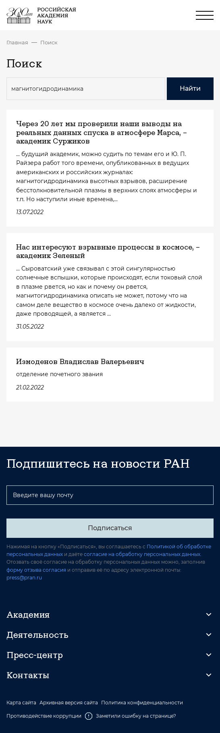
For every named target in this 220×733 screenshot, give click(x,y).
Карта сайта (21, 703)
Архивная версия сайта (68, 703)
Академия (28, 614)
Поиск (49, 42)
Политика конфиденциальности (142, 703)
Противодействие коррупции (43, 716)
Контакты (27, 675)
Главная (17, 42)
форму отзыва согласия (36, 570)
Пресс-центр (34, 654)
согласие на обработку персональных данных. (142, 554)
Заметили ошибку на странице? (130, 716)
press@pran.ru (24, 578)
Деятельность (37, 634)
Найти (190, 88)
